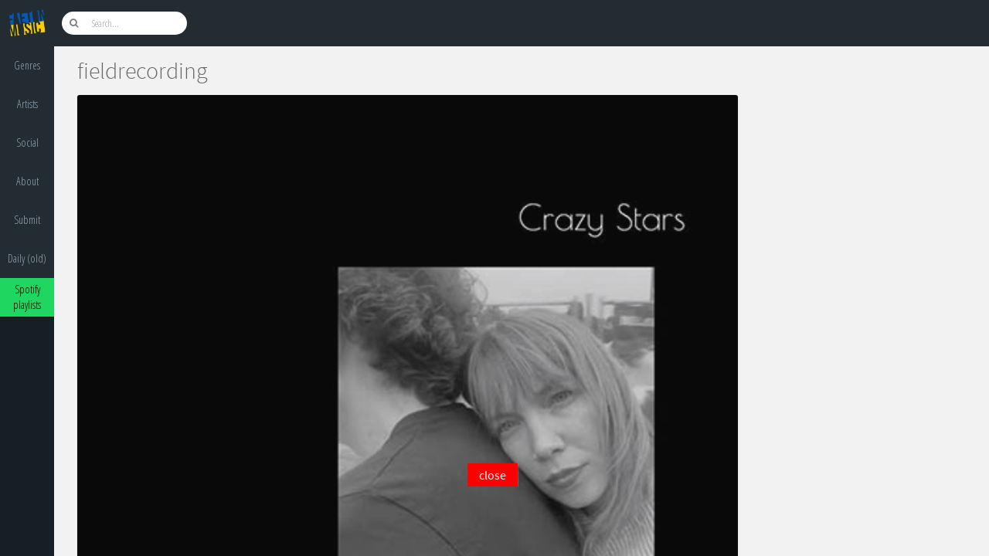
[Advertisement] (492, 521)
